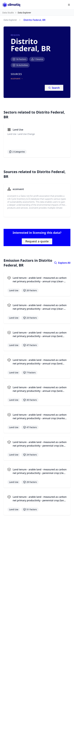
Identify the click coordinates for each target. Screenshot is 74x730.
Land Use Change (26, 134)
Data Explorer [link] (24, 12)
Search (54, 87)
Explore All (62, 262)
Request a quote (37, 241)
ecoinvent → (17, 78)
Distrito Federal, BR (35, 20)
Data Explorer (10, 19)
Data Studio (8, 12)
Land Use (11, 134)
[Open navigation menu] (69, 4)
